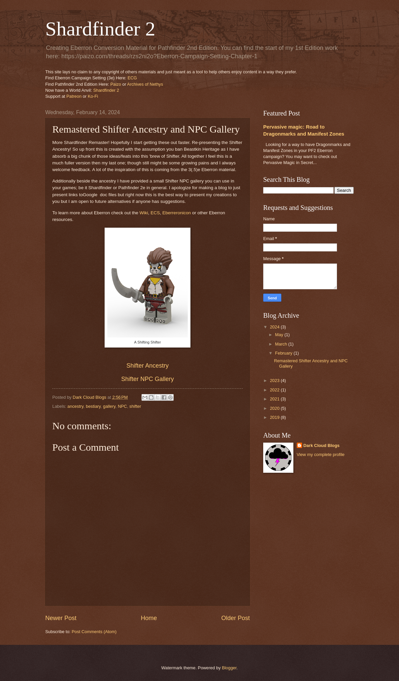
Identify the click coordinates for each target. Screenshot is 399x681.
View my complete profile (321, 454)
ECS (155, 212)
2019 (275, 417)
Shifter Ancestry (147, 365)
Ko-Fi (93, 96)
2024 (275, 326)
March (281, 344)
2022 (275, 389)
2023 (275, 380)
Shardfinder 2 (100, 29)
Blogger (229, 667)
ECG (132, 77)
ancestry (75, 406)
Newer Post (60, 618)
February (284, 353)
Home (149, 618)
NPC (122, 406)
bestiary (93, 406)
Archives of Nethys (145, 84)
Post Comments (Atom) (94, 631)
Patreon (73, 96)
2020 (275, 408)
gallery (109, 406)
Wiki (143, 212)
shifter (135, 406)
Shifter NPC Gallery (147, 379)
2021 (275, 398)
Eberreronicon (176, 212)
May (279, 334)
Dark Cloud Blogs (321, 445)
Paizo (115, 84)
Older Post (235, 618)
